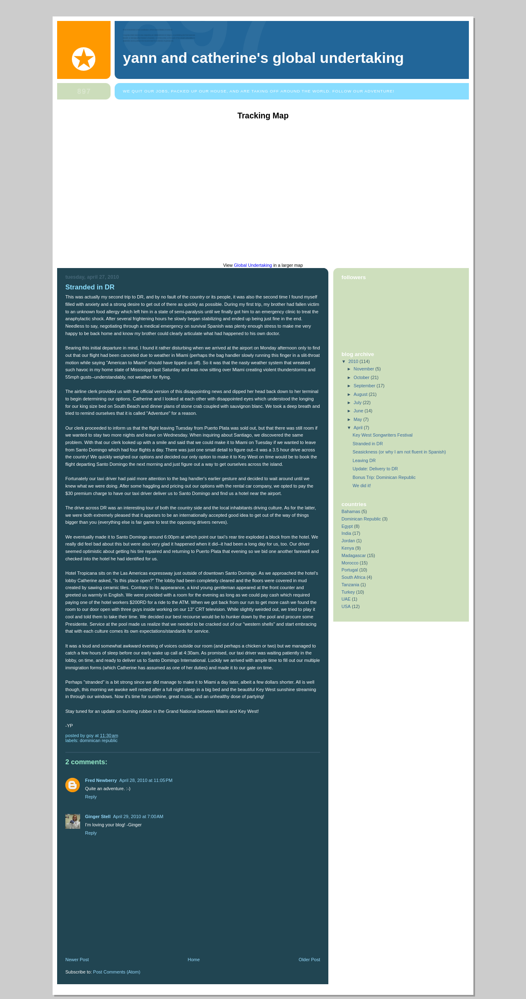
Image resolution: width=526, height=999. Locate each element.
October (362, 377)
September (365, 385)
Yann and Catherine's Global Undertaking (263, 58)
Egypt (347, 526)
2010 (354, 361)
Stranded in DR (90, 287)
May (358, 419)
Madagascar (353, 555)
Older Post (309, 959)
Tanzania (350, 584)
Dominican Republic (99, 740)
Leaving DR (364, 460)
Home (194, 959)
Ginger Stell (98, 816)
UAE (346, 599)
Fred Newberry (101, 780)
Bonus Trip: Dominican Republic (384, 477)
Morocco (349, 562)
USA (346, 606)
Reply (91, 796)
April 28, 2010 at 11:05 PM (145, 780)
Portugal (349, 569)
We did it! (362, 485)
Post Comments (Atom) (117, 971)
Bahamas (350, 511)
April (359, 427)
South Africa (353, 577)
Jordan (348, 540)
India (346, 533)
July (358, 402)
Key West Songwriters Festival (383, 434)
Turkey (348, 592)
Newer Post (77, 959)
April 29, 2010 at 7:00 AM (138, 816)
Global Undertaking (253, 265)
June (359, 410)
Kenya (347, 548)
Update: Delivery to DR (375, 468)
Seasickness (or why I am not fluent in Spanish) (399, 451)
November (365, 368)
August (361, 394)
